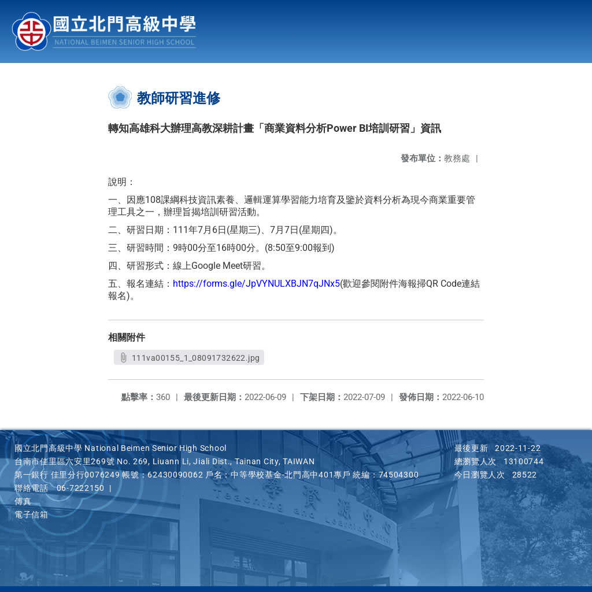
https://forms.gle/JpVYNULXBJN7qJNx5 (256, 283)
